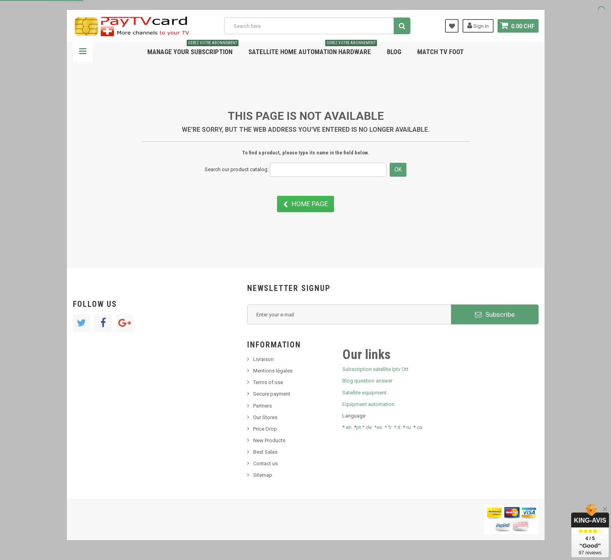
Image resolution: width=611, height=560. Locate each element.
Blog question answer (367, 381)
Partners (262, 406)
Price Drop (265, 429)
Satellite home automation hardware (312, 49)
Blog (394, 52)
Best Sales (265, 452)
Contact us (265, 463)
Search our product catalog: (237, 169)
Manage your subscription (192, 49)
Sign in (478, 25)
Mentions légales (273, 371)
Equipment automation (368, 404)
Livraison (263, 359)
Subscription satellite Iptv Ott (375, 369)
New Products (269, 440)
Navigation (83, 52)
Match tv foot (440, 52)
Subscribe (495, 314)
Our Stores (265, 417)
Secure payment (271, 394)
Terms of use (268, 382)
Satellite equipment (364, 393)
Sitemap (262, 475)
